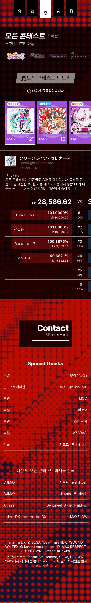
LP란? (12, 175)
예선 (54, 36)
